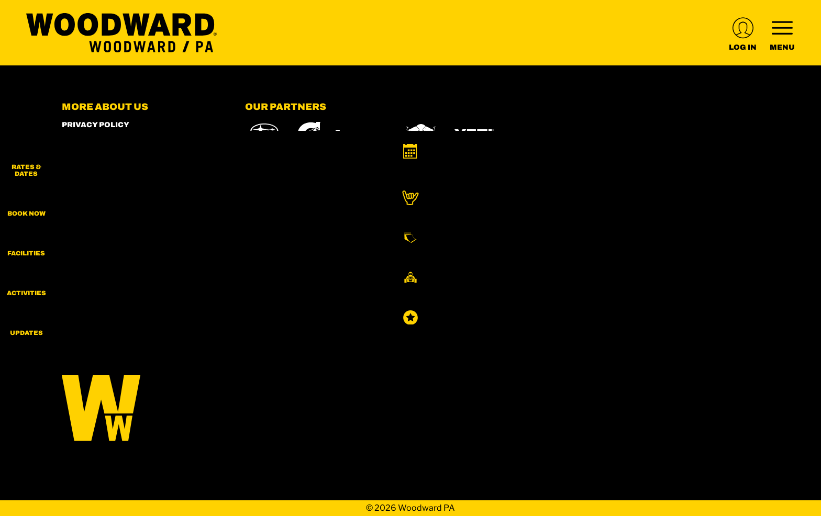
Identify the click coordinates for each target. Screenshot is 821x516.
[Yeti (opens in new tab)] (474, 134)
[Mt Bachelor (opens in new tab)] (485, 298)
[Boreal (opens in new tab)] (327, 299)
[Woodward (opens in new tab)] (698, 298)
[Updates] (795, 340)
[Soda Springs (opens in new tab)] (574, 298)
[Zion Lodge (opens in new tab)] (426, 328)
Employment (91, 167)
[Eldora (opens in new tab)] (437, 299)
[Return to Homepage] (121, 32)
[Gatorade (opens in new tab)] (309, 135)
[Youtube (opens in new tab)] (129, 291)
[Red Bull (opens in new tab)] (421, 135)
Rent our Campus (101, 195)
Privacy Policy (95, 125)
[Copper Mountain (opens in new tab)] (383, 299)
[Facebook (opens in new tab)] (101, 291)
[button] (795, 162)
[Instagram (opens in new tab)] (72, 291)
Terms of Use (91, 210)
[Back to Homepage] (140, 409)
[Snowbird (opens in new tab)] (532, 298)
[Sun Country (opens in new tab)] (279, 328)
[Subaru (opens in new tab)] (264, 135)
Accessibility (93, 224)
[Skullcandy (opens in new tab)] (361, 135)
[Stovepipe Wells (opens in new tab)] (357, 328)
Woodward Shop (99, 139)
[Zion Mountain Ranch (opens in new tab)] (487, 328)
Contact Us (88, 238)
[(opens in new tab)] (743, 32)
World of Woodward (109, 153)
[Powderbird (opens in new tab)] (625, 299)
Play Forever (92, 181)
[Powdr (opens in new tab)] (269, 298)
